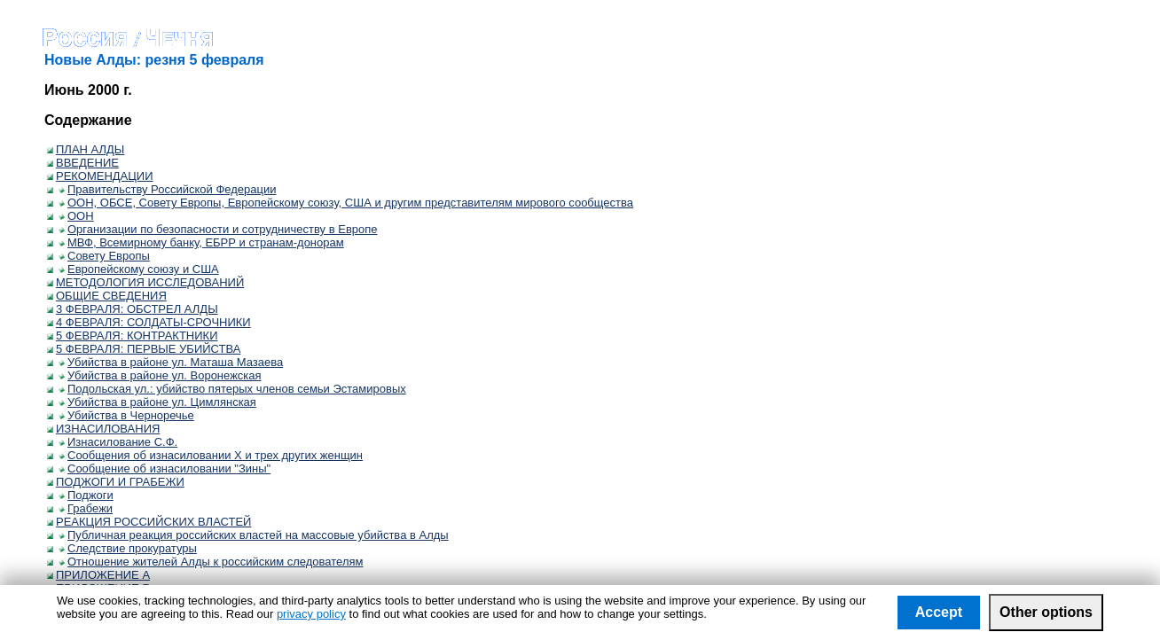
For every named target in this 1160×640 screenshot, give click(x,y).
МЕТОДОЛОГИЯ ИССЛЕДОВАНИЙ (145, 282)
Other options (1046, 612)
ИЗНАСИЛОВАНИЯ (103, 428)
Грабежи (86, 508)
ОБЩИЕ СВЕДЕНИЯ (107, 295)
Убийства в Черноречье (126, 415)
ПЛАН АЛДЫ (85, 149)
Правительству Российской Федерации (168, 189)
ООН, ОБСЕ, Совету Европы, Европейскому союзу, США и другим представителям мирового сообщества (346, 202)
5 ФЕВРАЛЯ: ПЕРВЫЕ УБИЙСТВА (143, 348)
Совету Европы (104, 255)
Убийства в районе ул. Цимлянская (157, 402)
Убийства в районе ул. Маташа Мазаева (171, 362)
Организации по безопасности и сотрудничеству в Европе (218, 229)
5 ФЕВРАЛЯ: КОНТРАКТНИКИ (132, 335)
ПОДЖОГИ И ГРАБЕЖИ (115, 481)
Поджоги (86, 495)
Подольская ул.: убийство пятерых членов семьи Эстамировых (232, 388)
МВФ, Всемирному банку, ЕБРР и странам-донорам (201, 242)
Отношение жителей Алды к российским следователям (211, 561)
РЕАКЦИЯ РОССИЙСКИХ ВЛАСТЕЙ (149, 521)
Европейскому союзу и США (139, 269)
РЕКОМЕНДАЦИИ (100, 176)
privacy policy (311, 613)
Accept (938, 612)
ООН (76, 215)
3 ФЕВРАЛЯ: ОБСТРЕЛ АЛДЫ (132, 309)
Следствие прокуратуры (128, 548)
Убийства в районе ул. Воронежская (160, 375)
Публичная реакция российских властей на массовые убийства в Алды (254, 535)
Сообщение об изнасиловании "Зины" (164, 468)
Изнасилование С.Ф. (118, 442)
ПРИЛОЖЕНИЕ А (98, 574)
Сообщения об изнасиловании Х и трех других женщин (211, 455)
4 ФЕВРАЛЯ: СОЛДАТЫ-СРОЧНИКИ (149, 322)
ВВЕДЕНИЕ (83, 162)
